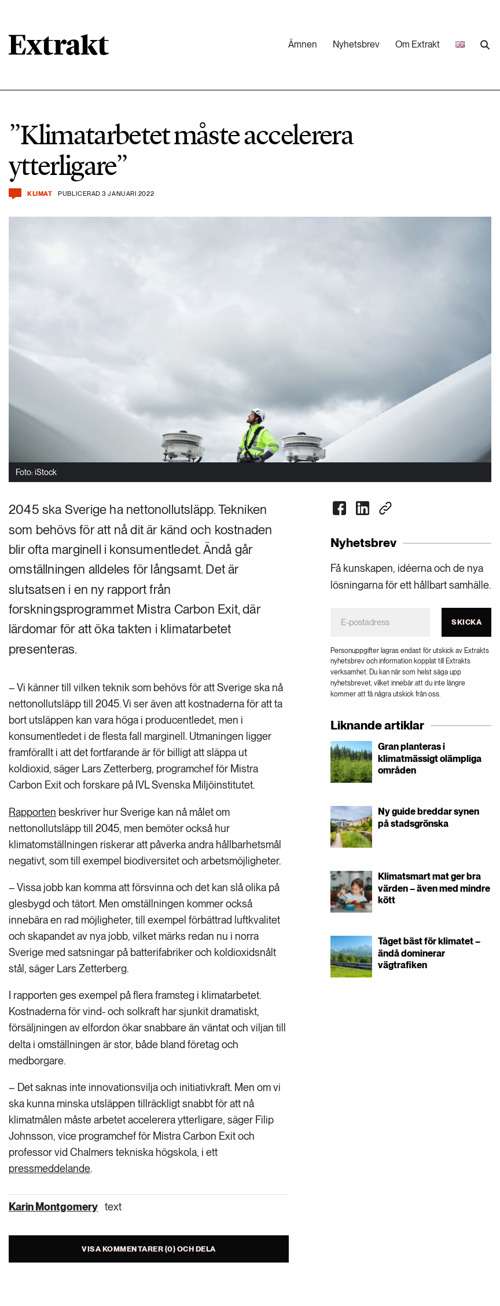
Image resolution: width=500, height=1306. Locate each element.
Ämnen (302, 44)
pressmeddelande (49, 1168)
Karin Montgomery (53, 1207)
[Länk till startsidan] (59, 48)
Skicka (466, 622)
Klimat (39, 194)
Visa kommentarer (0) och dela (149, 1249)
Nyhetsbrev (356, 44)
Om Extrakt (417, 44)
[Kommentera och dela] (15, 193)
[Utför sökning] (485, 45)
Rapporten (32, 812)
